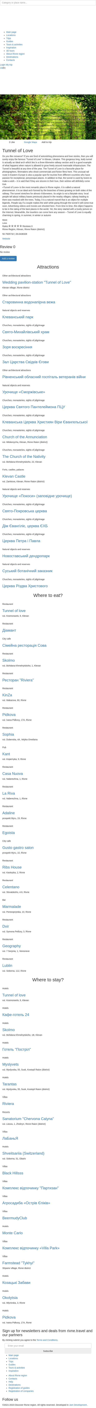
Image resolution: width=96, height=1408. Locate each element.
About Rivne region (15, 54)
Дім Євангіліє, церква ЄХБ (25, 526)
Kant (6, 754)
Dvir (5, 926)
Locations (11, 35)
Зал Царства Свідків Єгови (25, 362)
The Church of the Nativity (23, 456)
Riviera (8, 1104)
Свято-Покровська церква (24, 511)
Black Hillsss (12, 1173)
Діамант (9, 630)
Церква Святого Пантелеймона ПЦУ (33, 407)
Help (11, 1381)
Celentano (10, 887)
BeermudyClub (14, 1218)
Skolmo (8, 660)
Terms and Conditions (47, 1340)
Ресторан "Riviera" (18, 680)
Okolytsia (10, 1298)
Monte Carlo (12, 1233)
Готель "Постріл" (16, 1049)
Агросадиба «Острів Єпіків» (26, 1203)
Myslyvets (10, 1064)
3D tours (10, 50)
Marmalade (11, 906)
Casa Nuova (12, 773)
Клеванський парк (17, 317)
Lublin (7, 965)
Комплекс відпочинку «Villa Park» (30, 1248)
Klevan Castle (13, 476)
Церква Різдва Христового (25, 586)
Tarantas (9, 1084)
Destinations (12, 57)
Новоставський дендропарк (26, 556)
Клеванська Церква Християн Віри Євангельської (45, 422)
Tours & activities (14, 44)
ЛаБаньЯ (10, 1138)
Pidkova (9, 714)
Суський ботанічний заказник (27, 571)
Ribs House (12, 867)
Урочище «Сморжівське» (23, 392)
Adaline (8, 813)
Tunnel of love (14, 611)
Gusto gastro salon (18, 847)
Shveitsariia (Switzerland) (23, 1153)
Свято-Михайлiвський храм (25, 332)
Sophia (8, 734)
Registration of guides (19, 1388)
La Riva (8, 793)
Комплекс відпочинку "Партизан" (30, 1188)
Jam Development (78, 1405)
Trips (8, 38)
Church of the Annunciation (24, 437)
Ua (1, 68)
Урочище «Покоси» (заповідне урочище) (37, 496)
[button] (3, 64)
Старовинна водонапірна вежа (28, 302)
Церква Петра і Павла (21, 541)
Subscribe (48, 1351)
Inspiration (11, 47)
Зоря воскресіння (17, 347)
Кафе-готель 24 (15, 1015)
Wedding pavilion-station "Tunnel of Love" (36, 282)
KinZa (7, 695)
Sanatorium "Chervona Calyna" (28, 1119)
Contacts (10, 60)
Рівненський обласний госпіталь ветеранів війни (44, 377)
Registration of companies (21, 1391)
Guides (9, 41)
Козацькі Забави (16, 1282)
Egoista (8, 833)
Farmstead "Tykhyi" (18, 1263)
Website (6, 238)
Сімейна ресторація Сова (24, 645)
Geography (11, 946)
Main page (11, 32)
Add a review (8, 258)
